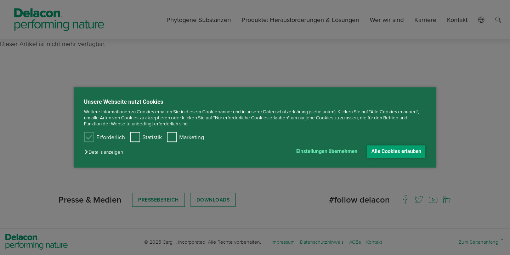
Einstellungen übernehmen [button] (326, 151)
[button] (105, 152)
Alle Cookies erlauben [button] (396, 151)
